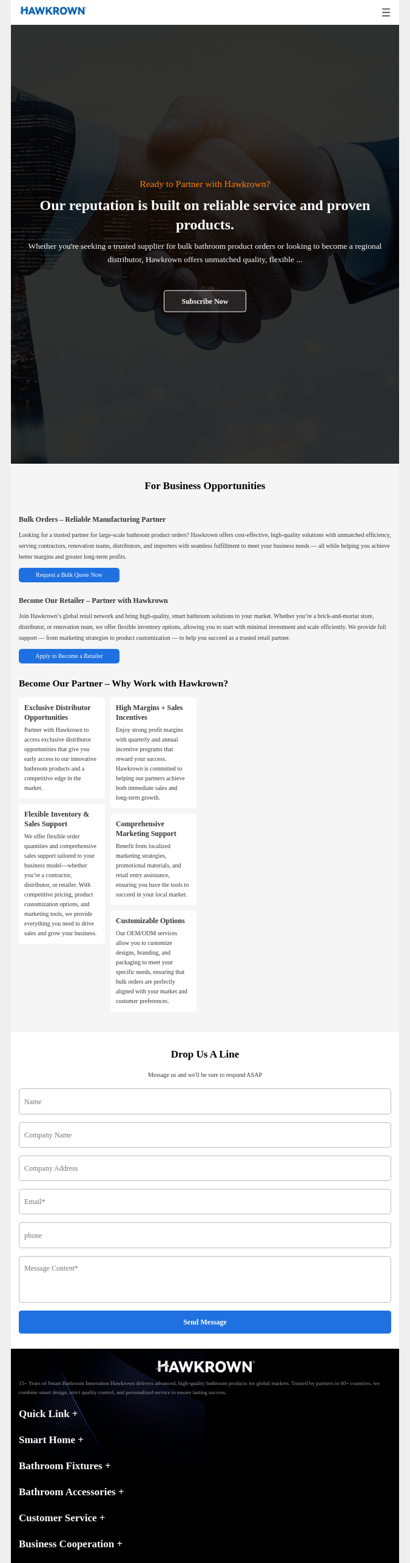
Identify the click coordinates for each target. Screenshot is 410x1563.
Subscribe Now (204, 301)
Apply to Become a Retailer (69, 656)
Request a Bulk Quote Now (69, 574)
